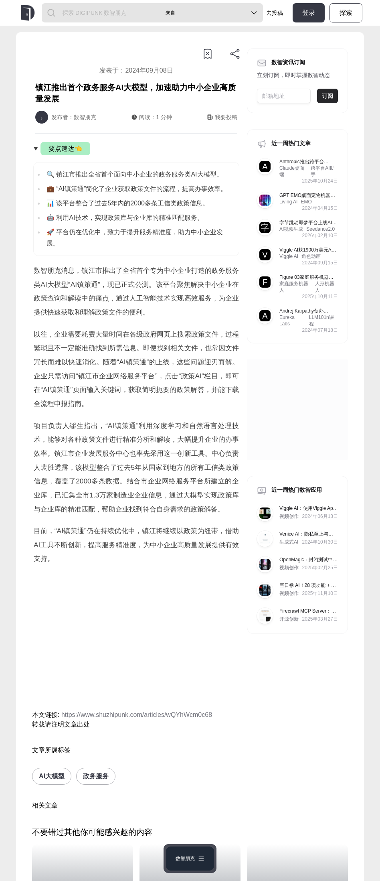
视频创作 (289, 516)
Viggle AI (288, 256)
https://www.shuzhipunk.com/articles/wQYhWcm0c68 (136, 714)
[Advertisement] (136, 638)
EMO (306, 202)
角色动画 (311, 256)
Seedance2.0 (320, 229)
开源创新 (289, 619)
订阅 (327, 96)
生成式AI (288, 542)
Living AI (288, 202)
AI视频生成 (291, 229)
